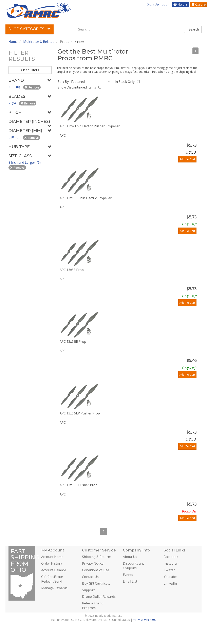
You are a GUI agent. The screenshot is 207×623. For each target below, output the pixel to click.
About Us (130, 556)
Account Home (52, 556)
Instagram (172, 563)
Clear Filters (30, 70)
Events (128, 574)
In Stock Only (125, 81)
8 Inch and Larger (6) (24, 162)
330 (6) (14, 137)
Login (166, 4)
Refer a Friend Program (92, 605)
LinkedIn (170, 583)
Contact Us (90, 577)
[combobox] (130, 29)
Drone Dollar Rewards (99, 596)
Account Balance (53, 570)
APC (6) (14, 87)
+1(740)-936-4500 (144, 620)
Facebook (171, 556)
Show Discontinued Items (78, 87)
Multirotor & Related (38, 41)
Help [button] (181, 4)
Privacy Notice (93, 563)
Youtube (170, 577)
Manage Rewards (54, 588)
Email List (130, 581)
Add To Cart (187, 159)
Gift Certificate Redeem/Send (52, 579)
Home (13, 41)
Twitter (169, 570)
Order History (51, 563)
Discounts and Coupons (134, 565)
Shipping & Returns (97, 556)
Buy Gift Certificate (96, 583)
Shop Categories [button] (29, 29)
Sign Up (153, 4)
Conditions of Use (95, 570)
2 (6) (12, 103)
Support (88, 590)
